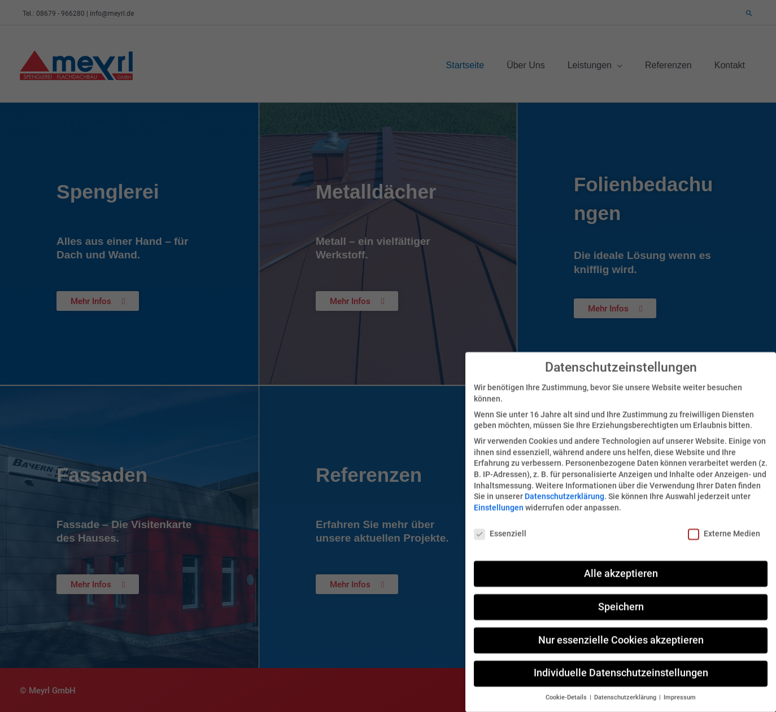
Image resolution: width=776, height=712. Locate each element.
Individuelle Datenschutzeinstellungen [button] (621, 659)
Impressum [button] (680, 683)
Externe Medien (724, 519)
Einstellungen (499, 493)
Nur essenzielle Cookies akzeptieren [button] (621, 625)
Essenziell (500, 519)
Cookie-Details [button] (567, 683)
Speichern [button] (621, 592)
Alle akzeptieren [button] (621, 559)
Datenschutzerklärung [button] (626, 683)
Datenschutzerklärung (564, 482)
